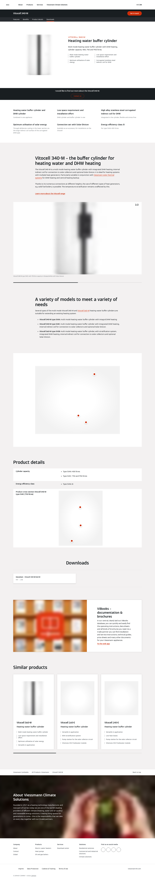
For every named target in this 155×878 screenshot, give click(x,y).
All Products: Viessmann (40, 772)
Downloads (50, 19)
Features (16, 19)
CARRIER (33, 875)
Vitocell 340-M (57, 772)
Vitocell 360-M (83, 311)
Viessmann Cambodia (20, 772)
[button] (137, 772)
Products (29, 5)
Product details (37, 19)
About (20, 5)
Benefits (26, 19)
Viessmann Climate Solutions (57, 5)
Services (40, 5)
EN (141, 5)
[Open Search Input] (133, 5)
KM (137, 5)
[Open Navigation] (8, 4)
